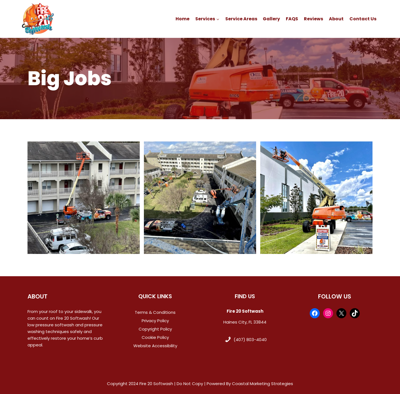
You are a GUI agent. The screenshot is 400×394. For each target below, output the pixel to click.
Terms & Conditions (155, 312)
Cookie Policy (155, 337)
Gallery (271, 19)
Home (182, 19)
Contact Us (362, 19)
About (336, 19)
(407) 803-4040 (250, 339)
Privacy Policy (155, 321)
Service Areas (241, 19)
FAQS (292, 19)
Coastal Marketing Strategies (262, 383)
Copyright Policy (155, 329)
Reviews (313, 19)
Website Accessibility (155, 346)
